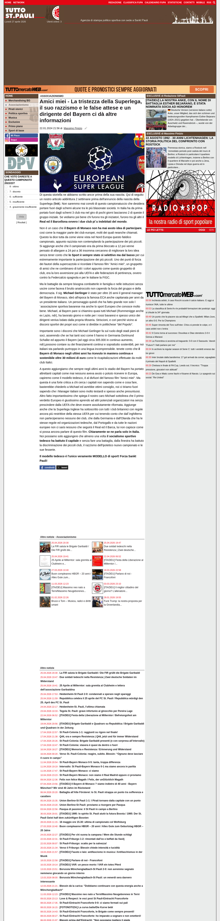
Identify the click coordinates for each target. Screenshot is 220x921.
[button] (21, 216)
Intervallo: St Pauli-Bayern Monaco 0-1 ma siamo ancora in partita (98, 766)
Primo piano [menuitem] (14, 126)
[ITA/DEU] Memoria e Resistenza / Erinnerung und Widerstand (95, 749)
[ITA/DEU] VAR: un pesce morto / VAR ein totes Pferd (90, 864)
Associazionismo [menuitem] (17, 104)
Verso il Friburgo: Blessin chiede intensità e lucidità (90, 847)
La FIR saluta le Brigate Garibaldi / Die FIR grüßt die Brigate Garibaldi (100, 672)
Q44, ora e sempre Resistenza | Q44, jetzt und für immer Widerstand (99, 736)
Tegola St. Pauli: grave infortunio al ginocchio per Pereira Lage (96, 711)
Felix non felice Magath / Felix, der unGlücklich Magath (91, 779)
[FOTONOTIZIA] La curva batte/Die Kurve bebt (86, 907)
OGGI (202, 230)
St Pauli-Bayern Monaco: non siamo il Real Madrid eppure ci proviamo (100, 775)
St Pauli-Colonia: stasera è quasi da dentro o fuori (89, 745)
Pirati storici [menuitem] (14, 109)
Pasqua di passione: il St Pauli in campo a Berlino (89, 809)
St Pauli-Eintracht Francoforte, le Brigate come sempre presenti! (97, 911)
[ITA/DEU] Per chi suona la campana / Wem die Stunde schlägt (96, 834)
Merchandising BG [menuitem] (18, 100)
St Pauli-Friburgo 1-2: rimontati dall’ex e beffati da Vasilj (92, 839)
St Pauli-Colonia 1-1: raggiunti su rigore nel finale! (89, 732)
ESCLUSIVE (154, 95)
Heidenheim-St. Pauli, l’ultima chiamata (82, 706)
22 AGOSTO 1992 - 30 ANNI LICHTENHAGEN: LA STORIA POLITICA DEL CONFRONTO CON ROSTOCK (179, 141)
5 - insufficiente (17, 202)
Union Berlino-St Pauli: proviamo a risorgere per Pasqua (92, 804)
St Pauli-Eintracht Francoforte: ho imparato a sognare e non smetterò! (100, 915)
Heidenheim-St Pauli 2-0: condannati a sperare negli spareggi (95, 694)
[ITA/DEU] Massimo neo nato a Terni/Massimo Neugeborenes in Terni (100, 894)
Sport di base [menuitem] (15, 130)
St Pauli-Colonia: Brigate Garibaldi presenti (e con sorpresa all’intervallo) (102, 740)
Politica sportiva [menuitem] (17, 113)
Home (9, 95)
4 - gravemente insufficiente (23, 207)
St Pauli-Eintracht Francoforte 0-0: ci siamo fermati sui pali (94, 902)
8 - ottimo (14, 186)
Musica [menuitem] (11, 117)
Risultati (21, 222)
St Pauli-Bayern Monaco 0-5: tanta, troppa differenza (90, 762)
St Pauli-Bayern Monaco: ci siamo (79, 770)
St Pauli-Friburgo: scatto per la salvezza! (83, 843)
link (56, 203)
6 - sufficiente (16, 196)
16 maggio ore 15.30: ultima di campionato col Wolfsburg (93, 822)
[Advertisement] (110, 54)
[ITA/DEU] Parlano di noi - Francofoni (81, 860)
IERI (211, 230)
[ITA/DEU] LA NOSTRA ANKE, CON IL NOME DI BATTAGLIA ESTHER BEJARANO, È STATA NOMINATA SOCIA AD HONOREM (178, 103)
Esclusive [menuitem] (13, 122)
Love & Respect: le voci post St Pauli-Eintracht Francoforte (94, 898)
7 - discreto (15, 191)
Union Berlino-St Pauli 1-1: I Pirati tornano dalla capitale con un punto (100, 800)
